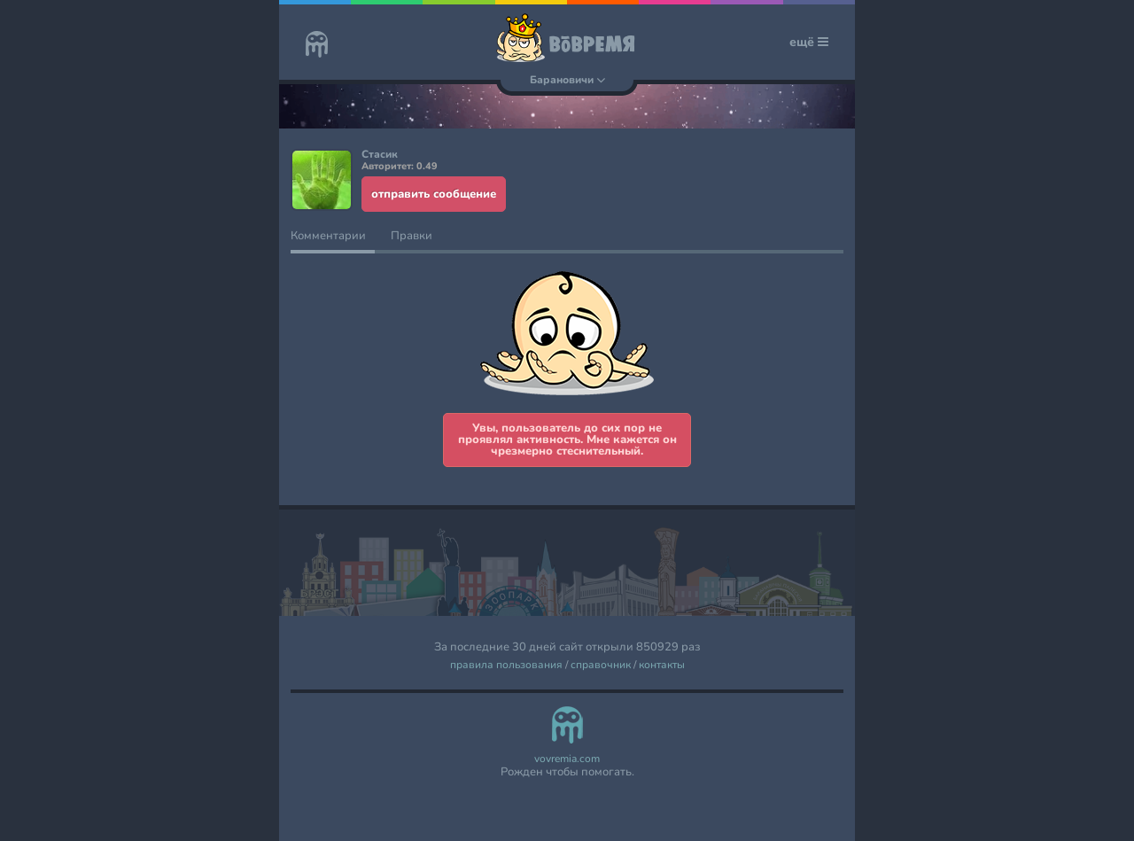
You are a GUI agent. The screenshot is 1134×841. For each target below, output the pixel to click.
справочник (601, 665)
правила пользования (506, 665)
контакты (662, 665)
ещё (808, 42)
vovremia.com (567, 759)
